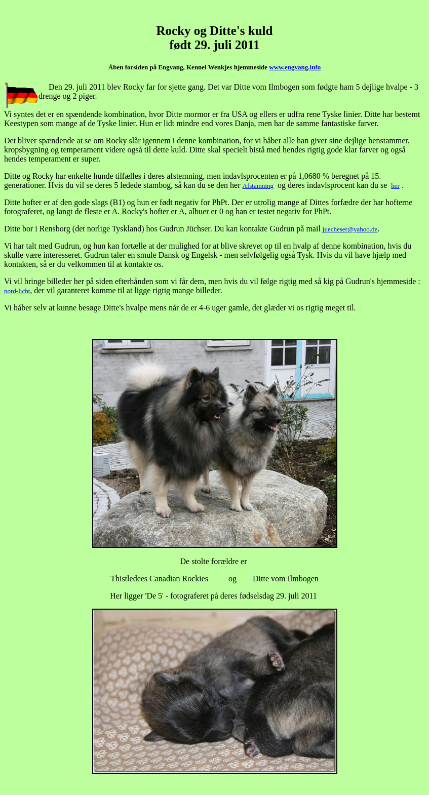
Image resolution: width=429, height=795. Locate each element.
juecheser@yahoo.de (350, 229)
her (395, 185)
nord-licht (17, 291)
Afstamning (258, 185)
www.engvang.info (295, 67)
